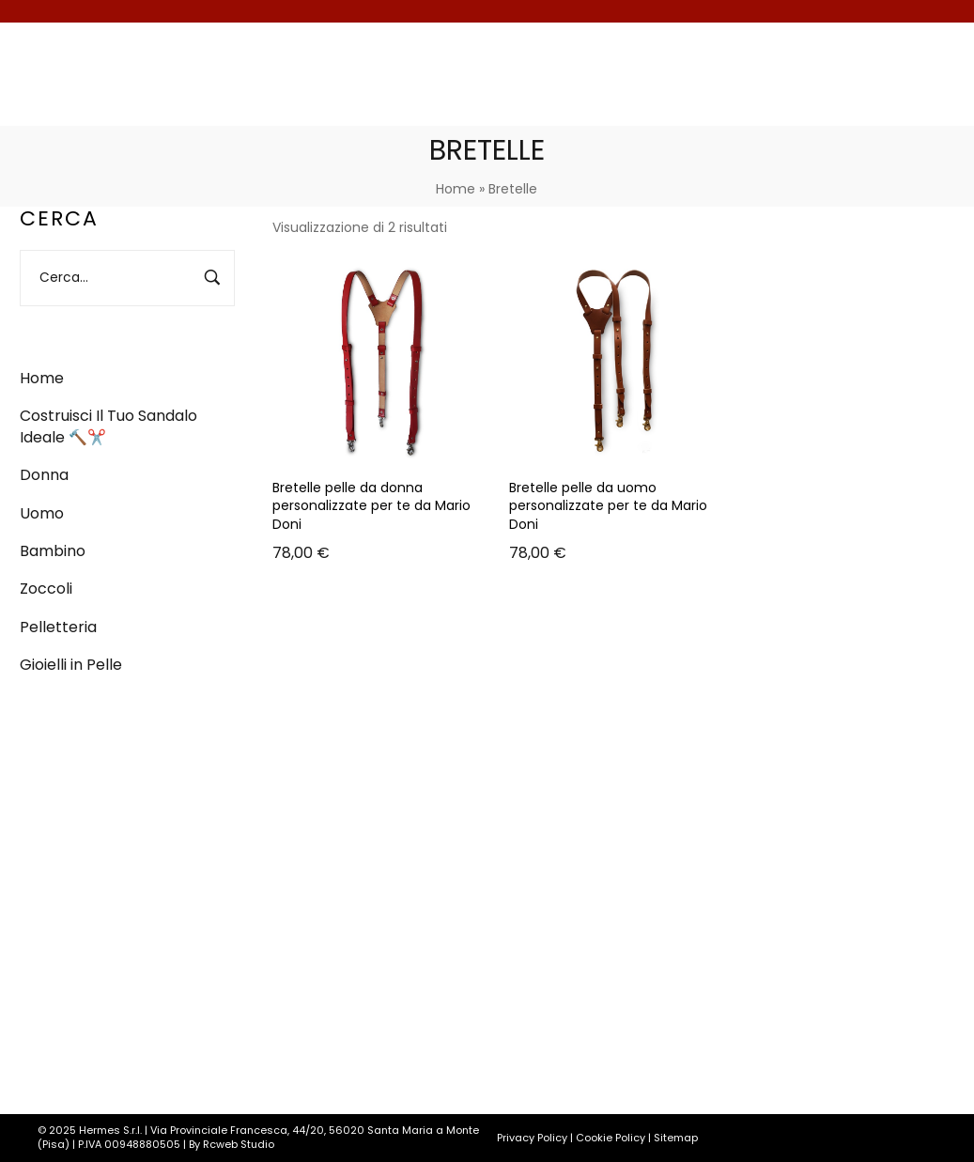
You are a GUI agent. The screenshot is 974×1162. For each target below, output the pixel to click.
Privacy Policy (532, 1137)
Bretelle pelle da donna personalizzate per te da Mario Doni (371, 506)
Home (455, 188)
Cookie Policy (610, 1137)
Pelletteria (58, 627)
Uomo (42, 513)
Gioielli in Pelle (71, 664)
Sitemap (676, 1137)
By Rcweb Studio (231, 1144)
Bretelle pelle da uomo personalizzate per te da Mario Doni (608, 506)
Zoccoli (46, 588)
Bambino (52, 551)
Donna (44, 475)
